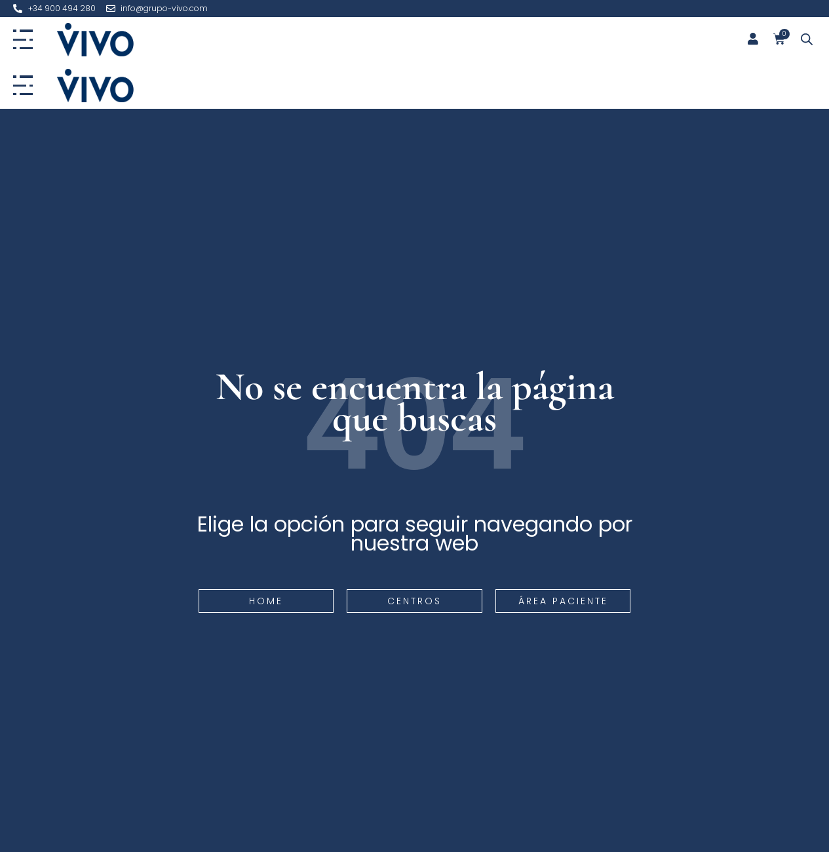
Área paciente (563, 601)
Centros (414, 601)
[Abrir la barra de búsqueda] (806, 39)
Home (266, 601)
